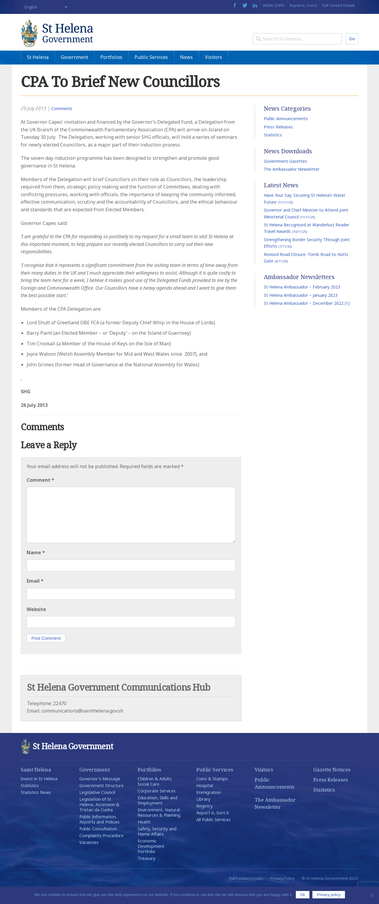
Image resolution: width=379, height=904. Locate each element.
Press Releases (278, 143)
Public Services (151, 73)
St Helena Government (72, 39)
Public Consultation (98, 845)
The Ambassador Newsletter (291, 185)
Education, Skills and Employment (157, 816)
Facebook (234, 5)
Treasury (146, 875)
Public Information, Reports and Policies (99, 835)
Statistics (273, 151)
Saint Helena (36, 786)
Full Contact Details (338, 5)
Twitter (245, 5)
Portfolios (111, 73)
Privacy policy (328, 894)
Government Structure (101, 802)
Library (203, 815)
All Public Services (213, 836)
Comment (40, 496)
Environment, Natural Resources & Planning (159, 829)
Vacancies (89, 859)
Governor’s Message (99, 795)
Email (35, 597)
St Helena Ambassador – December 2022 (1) (307, 320)
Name (36, 569)
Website (36, 626)
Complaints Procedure (101, 852)
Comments (62, 125)
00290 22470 (273, 5)
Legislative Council (97, 809)
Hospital (204, 802)
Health (144, 838)
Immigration (208, 809)
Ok (302, 894)
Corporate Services (157, 807)
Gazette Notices (331, 786)
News (186, 73)
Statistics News (36, 809)
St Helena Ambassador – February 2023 (302, 303)
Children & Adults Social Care (155, 797)
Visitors (213, 73)
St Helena (38, 73)
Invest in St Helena (39, 795)
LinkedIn (255, 5)
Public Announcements (286, 135)
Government (74, 73)
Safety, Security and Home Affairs (157, 847)
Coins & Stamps (212, 795)
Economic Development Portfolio (151, 863)
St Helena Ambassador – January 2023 (301, 312)
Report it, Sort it (303, 5)
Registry (204, 822)
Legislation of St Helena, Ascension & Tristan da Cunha (99, 821)
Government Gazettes (285, 178)
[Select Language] (44, 7)
